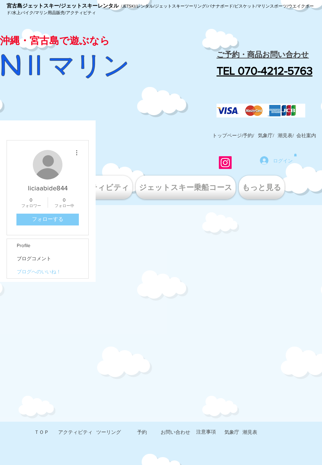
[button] (306, 135)
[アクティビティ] (75, 432)
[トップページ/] (228, 135)
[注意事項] (206, 432)
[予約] (142, 432)
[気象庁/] (266, 135)
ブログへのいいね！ (39, 271)
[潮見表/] (285, 135)
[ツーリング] (108, 432)
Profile (23, 245)
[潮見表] (250, 432)
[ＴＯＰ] (41, 432)
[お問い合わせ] (175, 432)
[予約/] (248, 135)
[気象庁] (232, 432)
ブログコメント (34, 258)
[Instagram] (225, 162)
